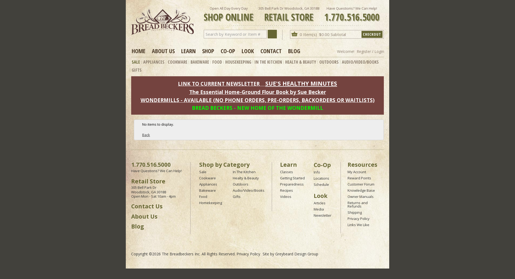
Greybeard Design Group (296, 253)
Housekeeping (238, 62)
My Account (357, 171)
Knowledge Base (361, 190)
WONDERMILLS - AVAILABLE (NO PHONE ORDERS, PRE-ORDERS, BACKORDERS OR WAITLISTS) (258, 100)
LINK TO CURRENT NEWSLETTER (219, 83)
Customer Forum (361, 184)
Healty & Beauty (246, 178)
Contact (271, 51)
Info (317, 172)
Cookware (177, 62)
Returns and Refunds (358, 204)
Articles (320, 203)
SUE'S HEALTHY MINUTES (301, 83)
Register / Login (370, 51)
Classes (286, 171)
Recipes (286, 190)
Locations (321, 178)
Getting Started (292, 178)
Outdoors (329, 62)
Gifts (137, 70)
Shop (208, 51)
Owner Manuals (361, 196)
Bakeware (200, 62)
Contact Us (147, 206)
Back (146, 134)
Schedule (321, 184)
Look (248, 51)
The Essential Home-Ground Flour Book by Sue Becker (257, 92)
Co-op (228, 51)
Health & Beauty (300, 62)
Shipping (355, 212)
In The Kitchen (268, 62)
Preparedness (292, 184)
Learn (188, 51)
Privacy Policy (359, 218)
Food (217, 62)
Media (319, 209)
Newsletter (322, 215)
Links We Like (358, 224)
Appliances (153, 62)
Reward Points (359, 178)
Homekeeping (210, 202)
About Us (163, 51)
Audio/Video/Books (360, 62)
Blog (294, 51)
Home (138, 51)
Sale (136, 62)
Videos (285, 196)
